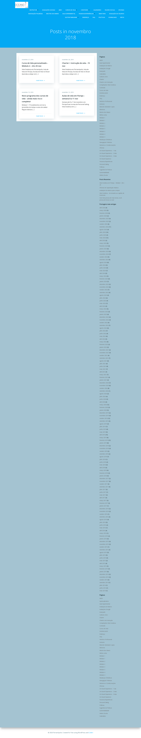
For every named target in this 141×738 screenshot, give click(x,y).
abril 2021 (102, 372)
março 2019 (103, 437)
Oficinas (121, 10)
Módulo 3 (102, 128)
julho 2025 (103, 232)
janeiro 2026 (103, 216)
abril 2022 (102, 339)
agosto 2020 (103, 394)
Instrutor (34, 10)
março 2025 (103, 243)
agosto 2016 (103, 519)
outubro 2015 (103, 547)
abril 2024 (102, 273)
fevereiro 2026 (104, 213)
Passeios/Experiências (87, 13)
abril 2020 (102, 402)
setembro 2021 (104, 358)
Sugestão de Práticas (106, 170)
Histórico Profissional (106, 101)
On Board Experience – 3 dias (108, 156)
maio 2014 (103, 591)
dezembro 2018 (104, 446)
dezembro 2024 (104, 251)
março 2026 (103, 210)
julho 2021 (103, 363)
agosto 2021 (103, 361)
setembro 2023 (104, 292)
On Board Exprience (105, 159)
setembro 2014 (104, 582)
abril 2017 (102, 498)
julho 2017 (103, 489)
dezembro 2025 (104, 218)
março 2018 (103, 470)
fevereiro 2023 (104, 312)
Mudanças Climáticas (106, 139)
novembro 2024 (104, 254)
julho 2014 (103, 585)
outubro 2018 (103, 451)
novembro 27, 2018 (27, 59)
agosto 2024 (103, 262)
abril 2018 (102, 467)
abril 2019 (102, 435)
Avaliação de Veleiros (116, 13)
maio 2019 (103, 432)
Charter (102, 79)
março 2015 (103, 566)
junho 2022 (103, 333)
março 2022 (103, 342)
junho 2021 (103, 366)
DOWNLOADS (113, 17)
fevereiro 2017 (104, 503)
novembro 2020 (104, 385)
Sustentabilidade (72, 17)
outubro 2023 (103, 290)
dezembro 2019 (104, 413)
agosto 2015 (103, 552)
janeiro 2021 (103, 380)
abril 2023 (102, 306)
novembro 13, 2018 (67, 92)
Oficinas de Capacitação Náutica (109, 188)
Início (122, 17)
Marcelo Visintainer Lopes (107, 107)
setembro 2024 (104, 259)
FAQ (94, 17)
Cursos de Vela (71, 10)
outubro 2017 (103, 484)
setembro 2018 (104, 454)
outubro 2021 (103, 355)
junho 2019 (103, 429)
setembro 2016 (104, 517)
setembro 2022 (104, 325)
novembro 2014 (104, 577)
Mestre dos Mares (52, 13)
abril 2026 (102, 208)
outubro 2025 (103, 224)
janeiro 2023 (103, 314)
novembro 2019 (104, 415)
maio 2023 (103, 303)
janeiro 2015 (103, 571)
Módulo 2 (102, 123)
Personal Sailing (104, 164)
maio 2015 (103, 560)
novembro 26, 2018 (67, 59)
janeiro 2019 (103, 443)
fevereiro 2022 (104, 344)
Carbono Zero (104, 77)
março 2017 (103, 500)
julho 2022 (103, 331)
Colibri (91, 733)
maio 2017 (103, 495)
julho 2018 (103, 459)
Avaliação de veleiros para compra (110, 190)
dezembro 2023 (104, 284)
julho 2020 (103, 396)
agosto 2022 (103, 328)
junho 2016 (103, 525)
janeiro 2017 (103, 506)
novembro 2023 (104, 287)
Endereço (85, 17)
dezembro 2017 (104, 478)
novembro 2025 (104, 221)
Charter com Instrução (106, 82)
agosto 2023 (103, 295)
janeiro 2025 (103, 249)
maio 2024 (103, 270)
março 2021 (103, 374)
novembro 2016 (104, 511)
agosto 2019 (103, 424)
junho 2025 (103, 235)
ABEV (60, 10)
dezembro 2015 (104, 541)
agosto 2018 (103, 456)
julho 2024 (103, 265)
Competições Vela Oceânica (108, 85)
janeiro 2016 (103, 539)
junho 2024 (103, 268)
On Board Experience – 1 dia (108, 150)
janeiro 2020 (103, 410)
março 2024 (103, 276)
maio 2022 (103, 336)
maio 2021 (103, 369)
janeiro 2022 (103, 347)
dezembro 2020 (104, 383)
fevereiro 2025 (104, 246)
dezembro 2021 (104, 350)
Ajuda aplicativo (104, 601)
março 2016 (103, 533)
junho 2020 (103, 399)
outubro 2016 (103, 514)
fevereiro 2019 (104, 440)
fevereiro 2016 (104, 536)
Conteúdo (85, 10)
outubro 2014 (103, 580)
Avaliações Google (48, 10)
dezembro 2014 (104, 574)
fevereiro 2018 (104, 473)
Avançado (102, 71)
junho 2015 (103, 558)
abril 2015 (102, 563)
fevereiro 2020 (104, 407)
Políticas (102, 17)
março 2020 (103, 405)
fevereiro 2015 (104, 569)
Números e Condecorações (108, 145)
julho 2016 (103, 522)
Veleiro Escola (110, 10)
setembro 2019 (104, 421)
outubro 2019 (103, 418)
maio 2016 (103, 528)
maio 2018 (103, 465)
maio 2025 (103, 238)
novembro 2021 (104, 352)
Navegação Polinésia (35, 13)
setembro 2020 (104, 391)
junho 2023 (103, 301)
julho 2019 (103, 426)
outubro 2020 (103, 388)
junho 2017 (103, 492)
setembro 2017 (104, 487)
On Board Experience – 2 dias (108, 153)
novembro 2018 (104, 448)
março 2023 (103, 309)
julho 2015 (103, 555)
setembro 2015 (104, 550)
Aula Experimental (68, 13)
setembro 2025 (104, 227)
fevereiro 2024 (104, 279)
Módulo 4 (102, 134)
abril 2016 (102, 530)
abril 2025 (102, 240)
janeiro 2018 (103, 476)
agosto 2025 (103, 229)
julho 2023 (103, 298)
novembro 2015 (104, 544)
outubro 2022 (103, 322)
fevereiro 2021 (104, 377)
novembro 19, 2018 (27, 92)
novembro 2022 (104, 320)
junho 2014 (103, 588)
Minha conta (103, 115)
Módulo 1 (102, 118)
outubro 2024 (103, 257)
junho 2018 (103, 462)
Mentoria (102, 13)
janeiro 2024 (103, 281)
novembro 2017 (104, 481)
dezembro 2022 (104, 317)
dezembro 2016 (104, 508)
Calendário (97, 10)
